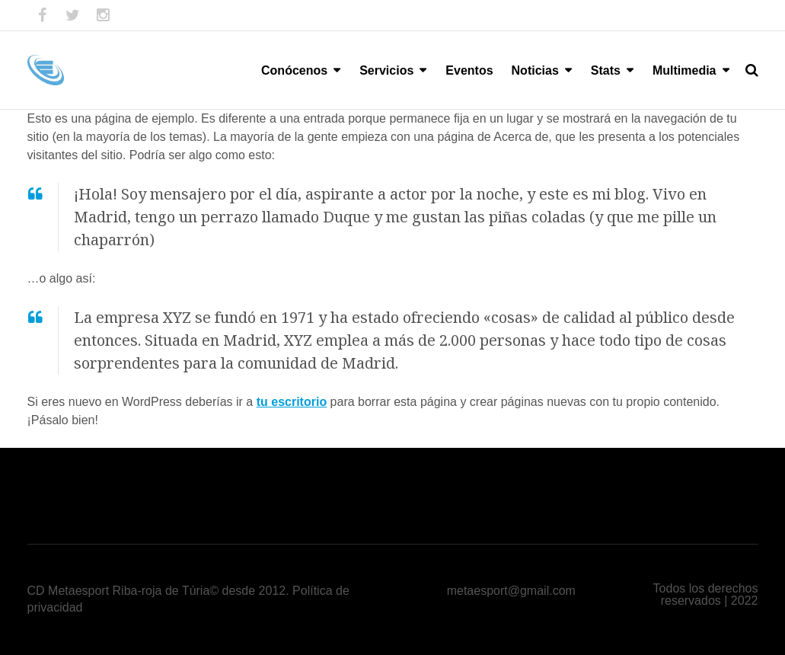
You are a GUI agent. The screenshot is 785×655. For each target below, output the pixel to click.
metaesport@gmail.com (511, 590)
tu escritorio (292, 401)
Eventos (469, 70)
